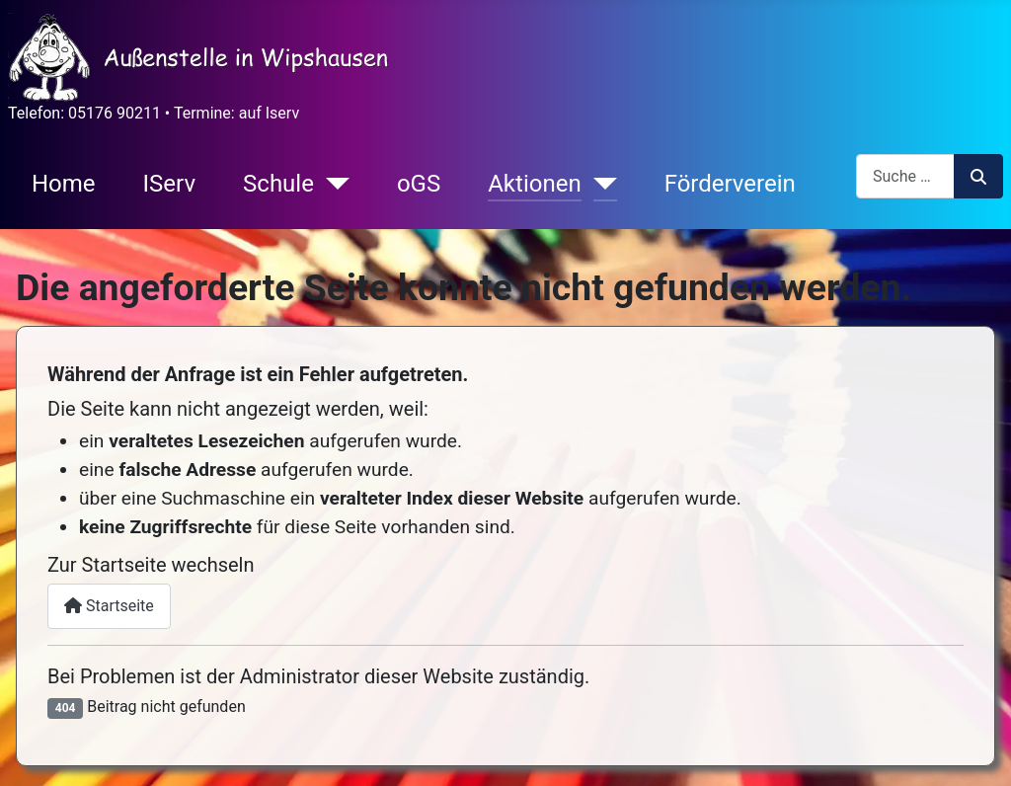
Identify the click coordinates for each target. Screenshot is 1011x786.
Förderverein (730, 183)
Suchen (978, 177)
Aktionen (534, 183)
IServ (169, 183)
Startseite (109, 605)
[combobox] (905, 176)
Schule (278, 183)
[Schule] (332, 183)
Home (64, 183)
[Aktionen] (599, 183)
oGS (418, 183)
